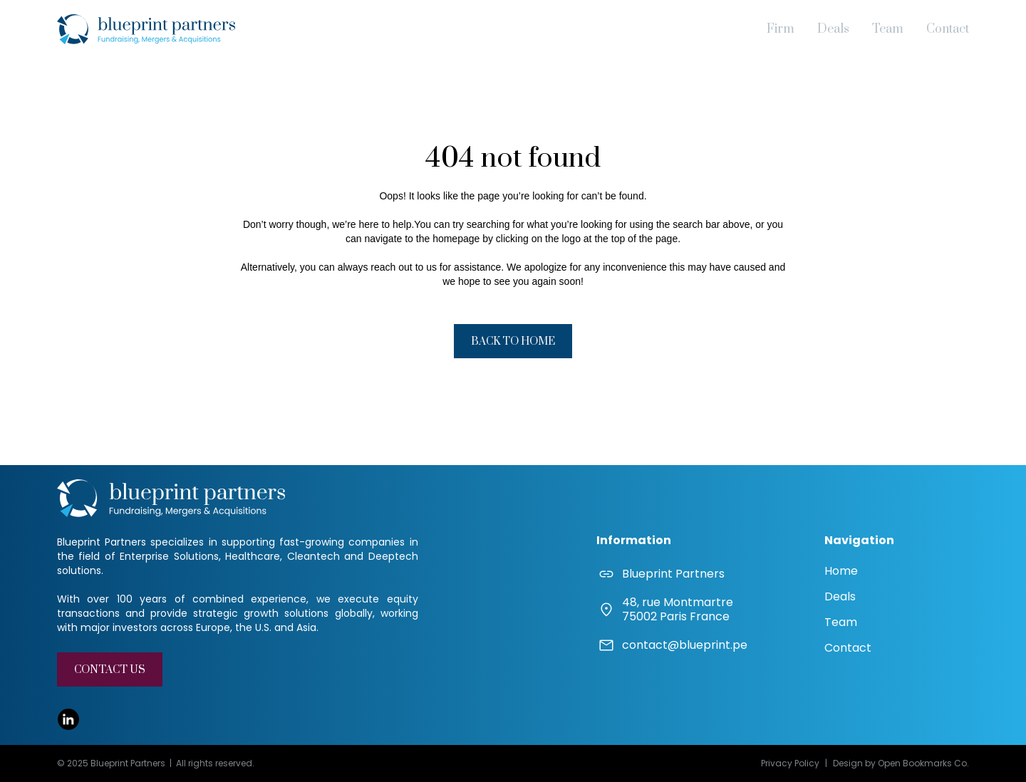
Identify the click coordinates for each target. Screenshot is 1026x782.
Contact (947, 29)
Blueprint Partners (673, 574)
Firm (780, 29)
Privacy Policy (790, 763)
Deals (833, 29)
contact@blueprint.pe (684, 645)
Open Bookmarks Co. (923, 763)
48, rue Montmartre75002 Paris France (677, 609)
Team (887, 29)
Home (841, 571)
